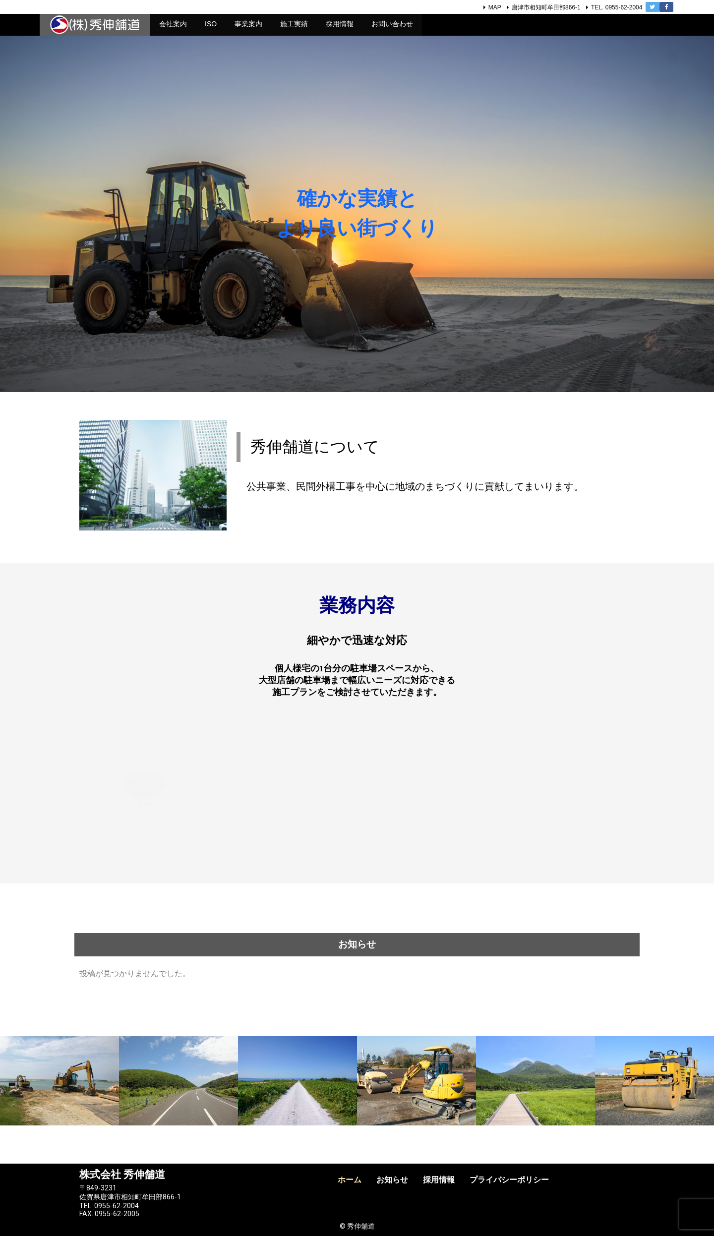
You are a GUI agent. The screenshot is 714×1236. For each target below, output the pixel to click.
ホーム (349, 1179)
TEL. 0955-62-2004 (616, 7)
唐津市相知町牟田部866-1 (546, 7)
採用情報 (439, 1179)
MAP (494, 7)
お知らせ (392, 1179)
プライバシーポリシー (509, 1179)
